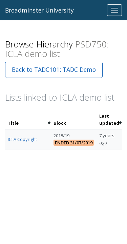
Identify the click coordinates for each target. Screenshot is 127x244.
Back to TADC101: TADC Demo (54, 69)
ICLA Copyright (22, 139)
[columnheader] (28, 119)
